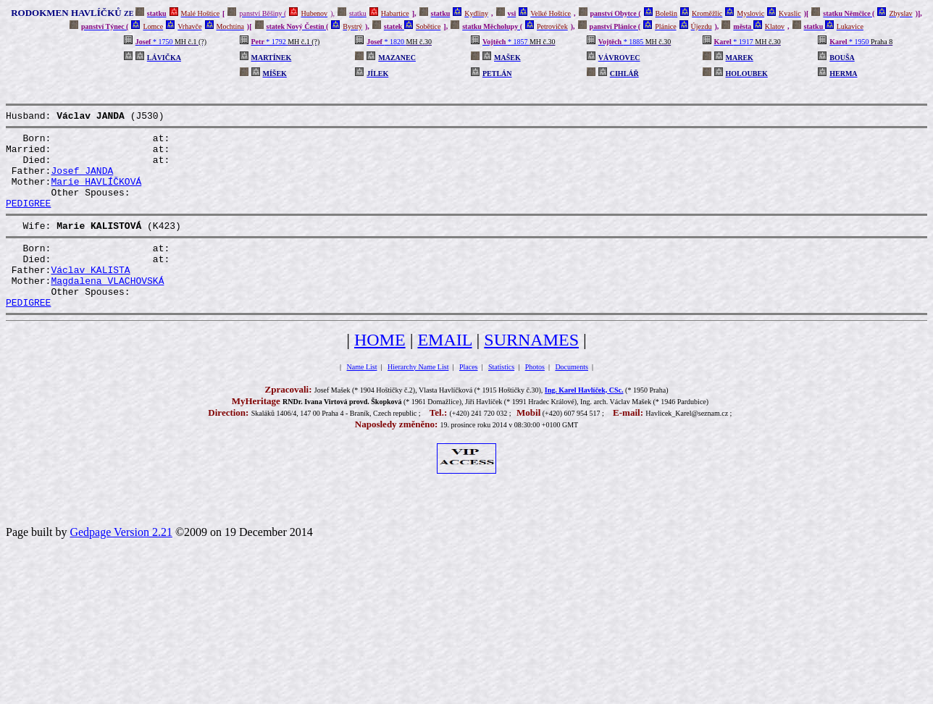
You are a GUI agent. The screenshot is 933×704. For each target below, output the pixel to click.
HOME (380, 372)
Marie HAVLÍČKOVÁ (96, 194)
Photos (535, 399)
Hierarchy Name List (418, 399)
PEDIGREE (28, 220)
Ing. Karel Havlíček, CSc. (584, 423)
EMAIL (444, 372)
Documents (571, 399)
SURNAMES (531, 372)
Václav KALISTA (90, 295)
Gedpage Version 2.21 (121, 564)
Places (468, 399)
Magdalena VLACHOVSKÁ (107, 308)
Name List (362, 399)
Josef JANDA (82, 181)
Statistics (501, 399)
